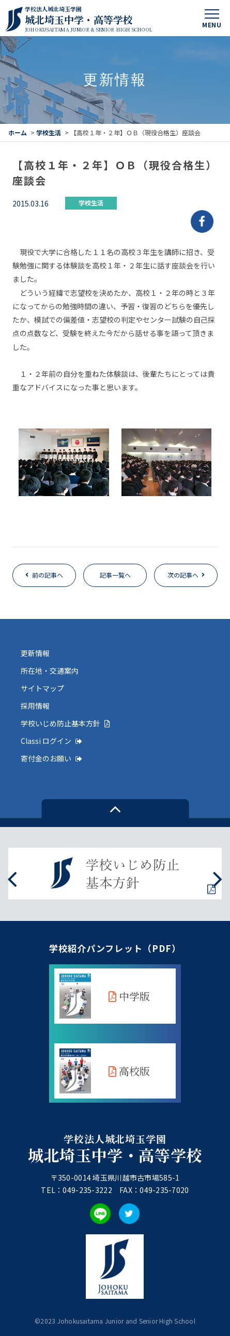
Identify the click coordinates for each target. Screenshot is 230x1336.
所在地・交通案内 (50, 670)
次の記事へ (182, 574)
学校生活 (48, 132)
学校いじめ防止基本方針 (65, 723)
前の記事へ (47, 574)
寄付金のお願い (51, 758)
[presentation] (12, 878)
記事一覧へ (115, 574)
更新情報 (35, 653)
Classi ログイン (51, 741)
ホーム (17, 132)
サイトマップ (42, 688)
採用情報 (35, 706)
